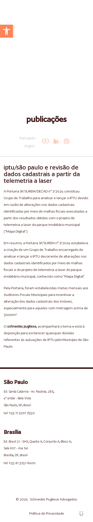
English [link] (30, 146)
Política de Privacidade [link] (46, 513)
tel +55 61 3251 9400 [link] (19, 463)
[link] (6, 31)
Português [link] (27, 138)
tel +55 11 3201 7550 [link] (19, 413)
